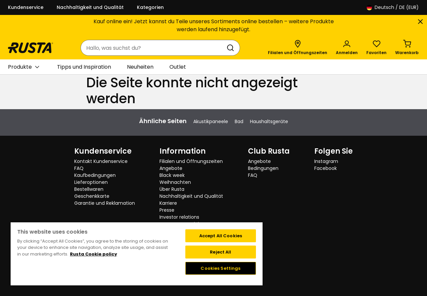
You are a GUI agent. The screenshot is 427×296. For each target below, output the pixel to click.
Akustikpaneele (210, 121)
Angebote (170, 168)
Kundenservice (25, 7)
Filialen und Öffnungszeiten (191, 161)
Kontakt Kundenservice (101, 161)
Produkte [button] (23, 67)
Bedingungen (263, 168)
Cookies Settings (220, 268)
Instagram (326, 161)
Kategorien (150, 7)
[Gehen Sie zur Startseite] (30, 47)
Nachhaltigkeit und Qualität (90, 7)
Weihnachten (175, 182)
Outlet (177, 67)
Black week (172, 175)
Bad (239, 121)
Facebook (325, 168)
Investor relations (179, 217)
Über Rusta (171, 189)
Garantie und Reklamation (104, 203)
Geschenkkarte (91, 196)
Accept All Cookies (220, 236)
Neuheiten (140, 67)
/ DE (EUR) (393, 7)
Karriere (168, 203)
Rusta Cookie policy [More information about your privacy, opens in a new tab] (93, 254)
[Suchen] (232, 47)
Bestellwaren (88, 189)
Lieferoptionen (91, 182)
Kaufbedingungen (95, 175)
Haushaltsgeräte (269, 121)
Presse (166, 210)
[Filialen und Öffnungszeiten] (298, 48)
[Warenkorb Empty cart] (407, 48)
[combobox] (154, 47)
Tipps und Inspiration (84, 67)
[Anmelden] (347, 48)
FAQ (79, 168)
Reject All (220, 252)
